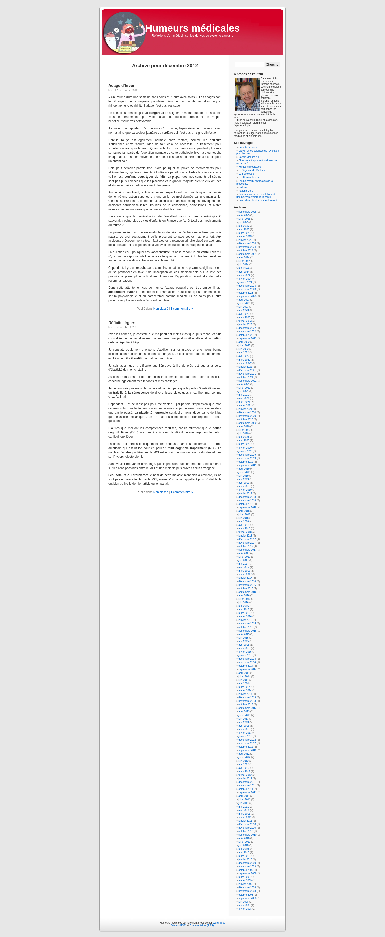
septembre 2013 (247, 708)
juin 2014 (243, 680)
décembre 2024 (247, 243)
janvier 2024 (245, 282)
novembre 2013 (247, 701)
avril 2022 (243, 356)
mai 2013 (243, 722)
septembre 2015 (247, 630)
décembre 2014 (247, 658)
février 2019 (245, 489)
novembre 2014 (247, 662)
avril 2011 (243, 810)
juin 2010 (243, 845)
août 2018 (244, 511)
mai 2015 (243, 641)
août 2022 (244, 342)
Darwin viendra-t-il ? (249, 157)
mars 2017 (244, 570)
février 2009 (245, 880)
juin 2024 (243, 264)
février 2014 (245, 690)
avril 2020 (243, 440)
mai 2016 (243, 606)
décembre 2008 (247, 887)
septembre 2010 (247, 834)
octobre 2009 (245, 870)
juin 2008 (243, 901)
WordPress (219, 922)
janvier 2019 (245, 493)
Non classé (160, 308)
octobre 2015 (245, 627)
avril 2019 (243, 482)
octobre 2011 (245, 789)
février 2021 (245, 405)
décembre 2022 (247, 328)
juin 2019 (243, 475)
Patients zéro (245, 190)
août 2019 (244, 468)
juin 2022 (243, 349)
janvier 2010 (245, 859)
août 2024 (244, 257)
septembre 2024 (247, 254)
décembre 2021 (247, 370)
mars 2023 (244, 317)
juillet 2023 (244, 303)
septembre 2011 (247, 792)
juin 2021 (243, 391)
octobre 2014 (245, 665)
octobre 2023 (245, 292)
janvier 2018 (245, 535)
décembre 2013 (247, 697)
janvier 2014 (245, 694)
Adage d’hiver (121, 85)
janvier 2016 (245, 620)
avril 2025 (243, 229)
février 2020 (245, 447)
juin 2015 (243, 637)
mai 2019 (243, 479)
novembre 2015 (247, 623)
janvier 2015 (245, 655)
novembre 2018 (247, 500)
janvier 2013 (245, 736)
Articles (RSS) (178, 925)
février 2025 (245, 236)
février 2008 (245, 908)
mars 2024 (244, 275)
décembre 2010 (247, 824)
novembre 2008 (247, 891)
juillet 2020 (244, 430)
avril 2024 (243, 271)
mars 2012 (244, 771)
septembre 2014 (247, 669)
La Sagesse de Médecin (251, 170)
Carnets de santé (248, 147)
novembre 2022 (247, 331)
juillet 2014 (244, 676)
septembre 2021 (247, 380)
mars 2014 (244, 687)
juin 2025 (243, 222)
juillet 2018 (244, 514)
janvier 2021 (245, 409)
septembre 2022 (247, 338)
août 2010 (244, 838)
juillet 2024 (244, 261)
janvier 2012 (245, 778)
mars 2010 (244, 856)
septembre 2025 (247, 211)
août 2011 (244, 796)
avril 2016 (243, 609)
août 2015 (244, 634)
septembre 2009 (247, 873)
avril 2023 (243, 314)
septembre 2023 (247, 296)
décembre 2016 (247, 581)
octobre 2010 (245, 831)
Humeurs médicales (192, 28)
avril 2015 (243, 644)
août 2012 (244, 753)
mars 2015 (244, 648)
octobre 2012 (245, 746)
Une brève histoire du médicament (257, 200)
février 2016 (245, 616)
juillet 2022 (244, 345)
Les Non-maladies (248, 177)
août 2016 (244, 595)
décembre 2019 (247, 454)
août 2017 (244, 553)
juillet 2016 (244, 599)
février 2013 (245, 732)
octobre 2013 (245, 704)
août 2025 (244, 215)
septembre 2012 (247, 750)
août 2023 (244, 299)
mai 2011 (243, 806)
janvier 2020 (245, 451)
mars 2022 (244, 359)
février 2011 (245, 817)
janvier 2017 (245, 577)
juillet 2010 (244, 841)
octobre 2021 (245, 377)
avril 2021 (243, 398)
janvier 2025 (245, 240)
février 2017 (245, 574)
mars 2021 (244, 401)
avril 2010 (243, 852)
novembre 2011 (247, 785)
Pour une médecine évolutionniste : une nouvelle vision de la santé (257, 195)
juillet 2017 (244, 556)
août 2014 (244, 673)
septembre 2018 (247, 507)
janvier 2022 (245, 366)
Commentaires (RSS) (202, 925)
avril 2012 (243, 768)
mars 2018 (244, 528)
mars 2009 (244, 877)
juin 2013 (243, 718)
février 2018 (245, 532)
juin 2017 (243, 560)
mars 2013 (244, 729)
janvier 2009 (245, 884)
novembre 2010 (247, 827)
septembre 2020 (247, 423)
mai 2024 (243, 268)
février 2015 (245, 651)
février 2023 (245, 321)
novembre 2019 (247, 458)
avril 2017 (243, 567)
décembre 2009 (247, 863)
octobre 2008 (245, 894)
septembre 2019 (247, 465)
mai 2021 (243, 394)
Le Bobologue (246, 173)
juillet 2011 (244, 799)
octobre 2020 (245, 419)
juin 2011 (243, 803)
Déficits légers (121, 323)
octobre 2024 (245, 250)
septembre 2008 (247, 898)
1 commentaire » (182, 308)
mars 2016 (244, 613)
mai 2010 (243, 848)
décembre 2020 (247, 412)
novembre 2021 (247, 373)
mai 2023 (243, 310)
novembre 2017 (247, 542)
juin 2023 (243, 306)
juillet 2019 (244, 472)
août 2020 (244, 426)
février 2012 (245, 775)
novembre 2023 (247, 289)
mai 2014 (243, 683)
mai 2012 (243, 764)
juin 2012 (243, 761)
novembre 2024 (247, 247)
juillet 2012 (244, 757)
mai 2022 (243, 352)
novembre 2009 (247, 866)
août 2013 (244, 711)
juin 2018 (243, 518)
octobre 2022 (245, 335)
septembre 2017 (247, 549)
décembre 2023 (247, 285)
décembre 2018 (247, 497)
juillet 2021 (244, 387)
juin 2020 (243, 433)
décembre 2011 (247, 782)
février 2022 (245, 363)
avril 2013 (243, 725)
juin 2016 (243, 602)
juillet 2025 (244, 218)
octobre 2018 (245, 504)
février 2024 (245, 278)
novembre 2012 (247, 743)
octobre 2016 (245, 588)
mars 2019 (244, 486)
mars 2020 (244, 444)
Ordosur (242, 187)
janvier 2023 (245, 324)
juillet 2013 (244, 715)
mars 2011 (244, 813)
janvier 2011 (245, 820)
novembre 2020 (247, 416)
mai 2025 (243, 226)
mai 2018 (243, 521)
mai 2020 (243, 437)
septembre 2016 (247, 592)
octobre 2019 (245, 461)
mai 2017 (243, 563)
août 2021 (244, 384)
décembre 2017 (247, 539)
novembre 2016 (247, 585)
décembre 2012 (247, 739)
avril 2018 (243, 525)
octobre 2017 (245, 546)
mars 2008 (244, 905)
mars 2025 (244, 233)
